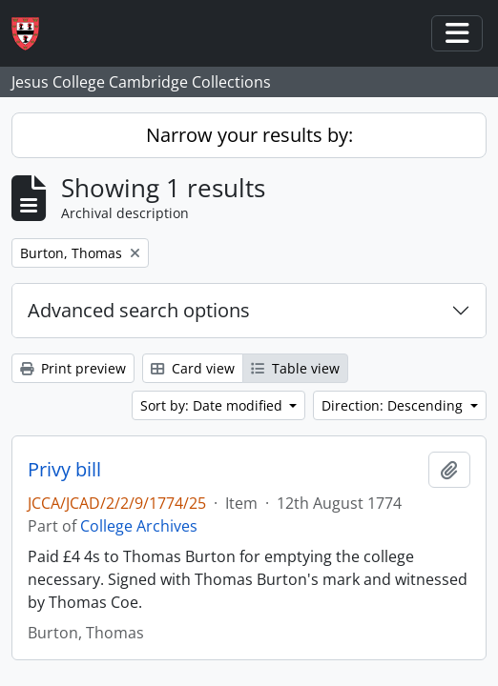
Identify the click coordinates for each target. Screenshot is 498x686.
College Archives (138, 525)
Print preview (73, 368)
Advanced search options (139, 310)
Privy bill (64, 469)
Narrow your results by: (249, 135)
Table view (295, 368)
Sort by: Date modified (213, 405)
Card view (193, 368)
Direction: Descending (394, 405)
